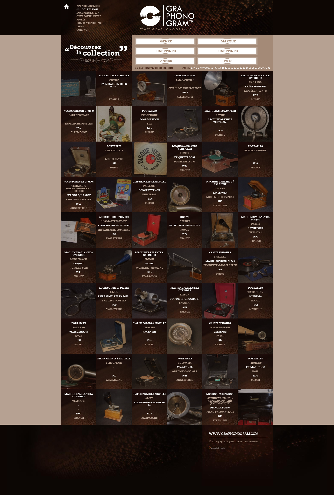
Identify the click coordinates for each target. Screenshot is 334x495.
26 (253, 67)
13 (214, 67)
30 (265, 67)
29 (262, 67)
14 (217, 67)
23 (244, 67)
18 (229, 67)
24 (247, 67)
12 (212, 67)
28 (259, 67)
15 (220, 67)
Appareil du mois (88, 5)
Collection (87, 9)
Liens (80, 26)
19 (232, 67)
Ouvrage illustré (88, 16)
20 (235, 67)
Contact (82, 29)
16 (223, 67)
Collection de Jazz (89, 23)
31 (269, 67)
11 (209, 67)
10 (206, 67)
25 (250, 67)
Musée (80, 19)
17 (226, 67)
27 (256, 67)
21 (238, 67)
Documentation (87, 12)
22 (241, 67)
